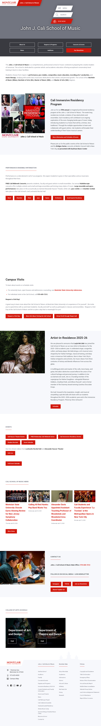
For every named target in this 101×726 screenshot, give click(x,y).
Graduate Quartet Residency (45, 706)
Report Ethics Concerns (86, 698)
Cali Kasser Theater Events (16, 437)
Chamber (19, 198)
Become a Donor (42, 716)
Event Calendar (28, 442)
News (22, 50)
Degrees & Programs (50, 44)
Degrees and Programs (44, 683)
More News (11, 531)
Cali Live (10, 453)
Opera (47, 198)
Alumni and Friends (43, 694)
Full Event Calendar (14, 463)
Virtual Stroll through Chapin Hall (66, 316)
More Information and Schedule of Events (65, 137)
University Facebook (11, 685)
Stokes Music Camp (43, 709)
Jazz (38, 198)
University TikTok (21, 685)
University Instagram (14, 685)
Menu (95, 8)
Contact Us (41, 719)
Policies (82, 664)
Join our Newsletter (81, 584)
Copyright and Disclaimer (87, 671)
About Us (22, 44)
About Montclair (63, 671)
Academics (62, 674)
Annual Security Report (86, 683)
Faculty (40, 677)
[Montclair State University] (9, 3)
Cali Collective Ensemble (44, 703)
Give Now (92, 21)
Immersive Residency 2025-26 (46, 686)
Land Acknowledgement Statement (89, 692)
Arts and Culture (63, 683)
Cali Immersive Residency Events (70, 437)
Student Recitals (13, 442)
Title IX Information (85, 674)
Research (61, 695)
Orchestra (58, 198)
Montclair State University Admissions (68, 290)
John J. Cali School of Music (29, 3)
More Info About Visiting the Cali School (38, 316)
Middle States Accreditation (87, 686)
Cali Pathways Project (44, 700)
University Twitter (8, 685)
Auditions (50, 50)
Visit (11, 642)
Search (93, 15)
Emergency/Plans (85, 677)
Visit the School (42, 671)
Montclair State (63, 664)
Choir (29, 198)
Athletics (61, 686)
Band (9, 198)
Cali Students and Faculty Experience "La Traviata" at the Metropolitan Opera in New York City (84, 511)
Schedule (55, 406)
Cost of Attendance (85, 695)
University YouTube (18, 685)
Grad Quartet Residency (74, 198)
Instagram (56, 584)
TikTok (67, 584)
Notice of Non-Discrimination (88, 680)
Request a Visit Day (14, 316)
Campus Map (13, 679)
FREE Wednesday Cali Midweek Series (43, 437)
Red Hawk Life (63, 689)
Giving (61, 692)
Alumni (61, 680)
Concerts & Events (79, 44)
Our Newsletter (79, 50)
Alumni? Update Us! (59, 589)
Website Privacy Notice (86, 689)
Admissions (62, 677)
